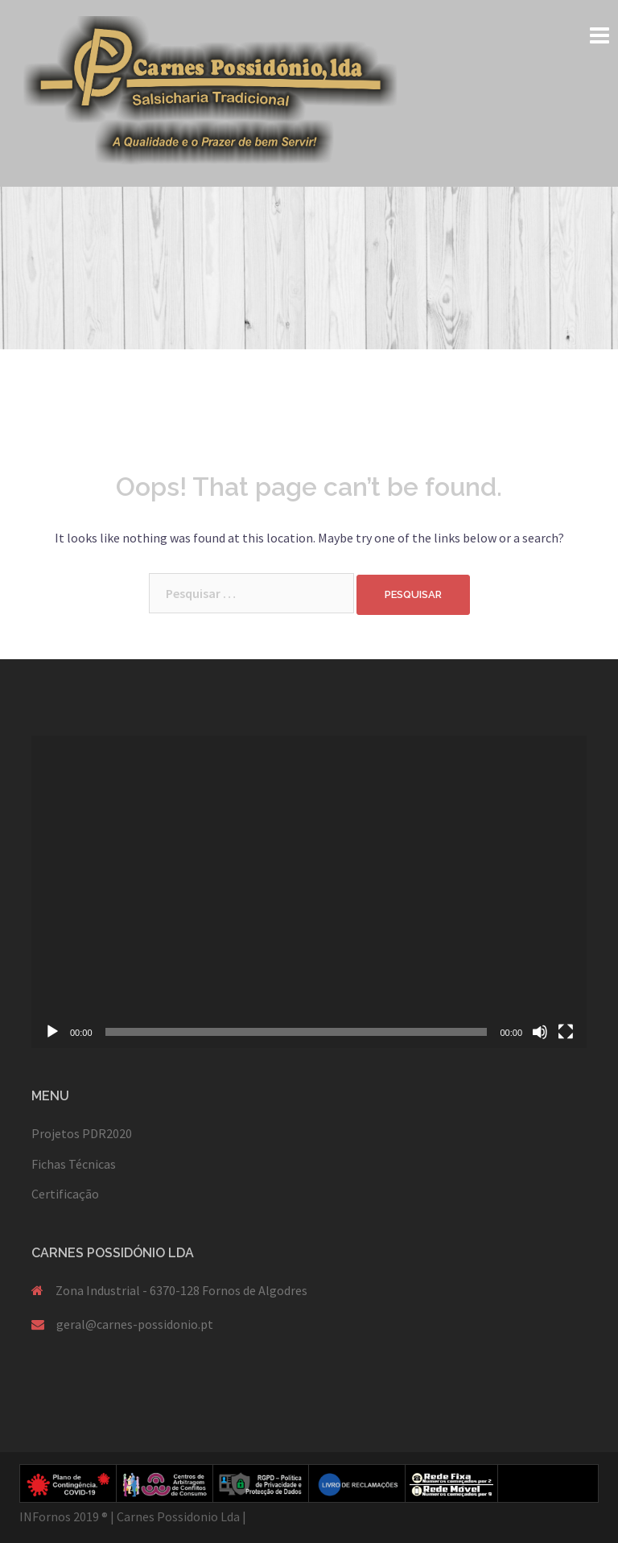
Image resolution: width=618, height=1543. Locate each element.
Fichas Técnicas (73, 1164)
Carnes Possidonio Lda (178, 1516)
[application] (309, 892)
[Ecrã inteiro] (566, 1032)
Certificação (65, 1194)
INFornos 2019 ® (63, 1516)
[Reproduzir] (52, 1032)
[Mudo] (540, 1032)
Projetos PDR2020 (81, 1133)
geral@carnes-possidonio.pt (134, 1324)
